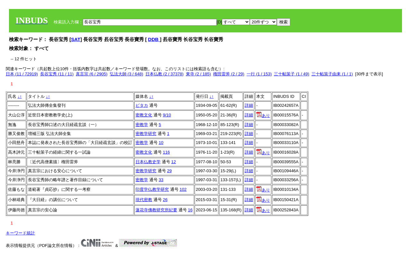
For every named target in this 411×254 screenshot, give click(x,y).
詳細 (249, 105)
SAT (75, 39)
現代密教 (144, 199)
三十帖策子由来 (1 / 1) (332, 74)
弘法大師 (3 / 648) (126, 74)
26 (165, 199)
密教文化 (144, 115)
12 (173, 161)
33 (161, 179)
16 (190, 209)
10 (161, 142)
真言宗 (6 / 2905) (91, 74)
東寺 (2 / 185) (198, 74)
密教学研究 (146, 133)
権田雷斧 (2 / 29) (228, 74)
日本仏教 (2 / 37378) (164, 74)
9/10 (167, 115)
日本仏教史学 (148, 161)
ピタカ (142, 105)
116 (166, 152)
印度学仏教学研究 (152, 189)
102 (183, 189)
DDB (154, 39)
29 (169, 170)
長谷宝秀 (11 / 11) (57, 74)
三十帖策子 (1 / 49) (291, 74)
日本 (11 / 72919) (22, 74)
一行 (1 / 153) (259, 74)
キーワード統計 (20, 233)
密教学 (142, 124)
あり (263, 115)
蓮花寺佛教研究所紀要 (156, 209)
